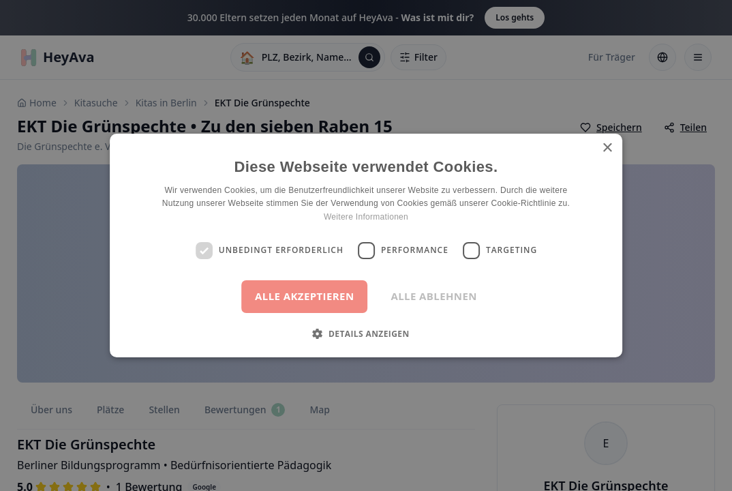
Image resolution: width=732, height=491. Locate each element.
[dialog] (366, 245)
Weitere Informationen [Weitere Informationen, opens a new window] (366, 217)
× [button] (607, 148)
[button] (365, 333)
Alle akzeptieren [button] (304, 296)
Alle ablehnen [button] (433, 296)
